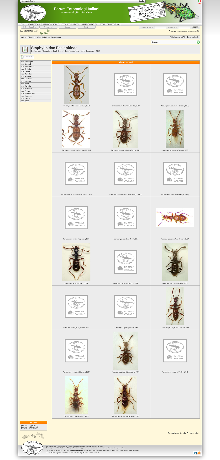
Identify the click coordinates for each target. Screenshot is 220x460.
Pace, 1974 (125, 283)
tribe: (27, 62)
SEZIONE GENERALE (51, 24)
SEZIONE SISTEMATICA (70, 24)
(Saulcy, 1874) (76, 283)
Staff (76, 453)
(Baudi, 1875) (174, 283)
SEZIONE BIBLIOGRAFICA (109, 24)
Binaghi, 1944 (76, 150)
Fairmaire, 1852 (76, 106)
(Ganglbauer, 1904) (125, 372)
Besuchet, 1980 (125, 106)
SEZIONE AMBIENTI (89, 24)
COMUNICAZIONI (34, 24)
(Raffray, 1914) (125, 327)
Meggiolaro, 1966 (76, 239)
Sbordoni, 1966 (76, 372)
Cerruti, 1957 (126, 239)
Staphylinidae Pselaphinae (49, 37)
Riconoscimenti (94, 453)
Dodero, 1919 (125, 150)
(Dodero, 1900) (76, 194)
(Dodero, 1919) (175, 106)
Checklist (32, 37)
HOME (22, 24)
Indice (23, 37)
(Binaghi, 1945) (125, 194)
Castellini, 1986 (175, 327)
